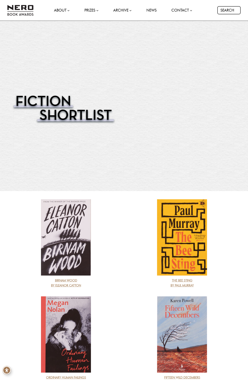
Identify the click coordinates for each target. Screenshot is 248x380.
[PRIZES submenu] (97, 10)
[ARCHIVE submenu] (130, 10)
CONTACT (180, 10)
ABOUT (60, 10)
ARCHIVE (120, 10)
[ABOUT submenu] (68, 10)
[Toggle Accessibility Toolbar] (7, 370)
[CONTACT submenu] (191, 10)
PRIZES (89, 10)
